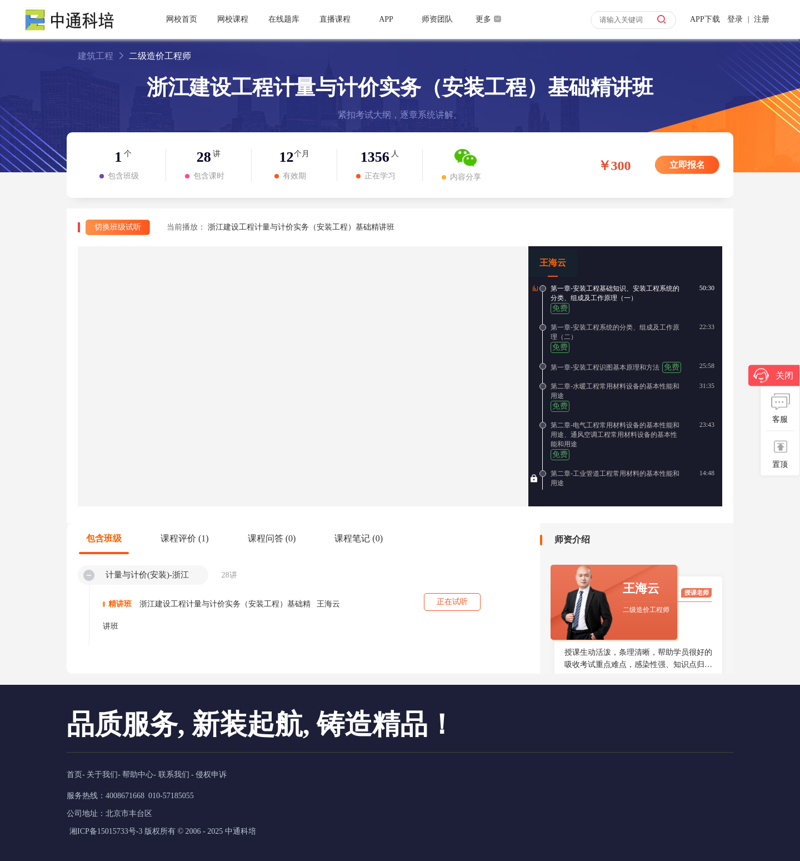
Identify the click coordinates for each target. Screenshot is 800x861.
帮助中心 (137, 774)
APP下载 (705, 19)
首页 (74, 774)
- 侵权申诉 (209, 774)
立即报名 (687, 165)
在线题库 (283, 19)
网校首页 (181, 19)
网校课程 (232, 19)
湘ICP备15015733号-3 (105, 831)
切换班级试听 (117, 227)
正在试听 (452, 602)
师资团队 (437, 19)
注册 (761, 19)
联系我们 (173, 774)
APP (386, 19)
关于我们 (102, 774)
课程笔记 (358, 538)
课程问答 (272, 538)
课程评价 (185, 538)
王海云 (552, 262)
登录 (735, 19)
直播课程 (335, 19)
